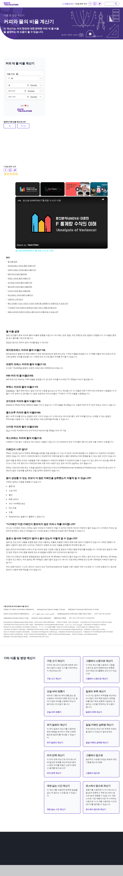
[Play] (77, 189)
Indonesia (86, 848)
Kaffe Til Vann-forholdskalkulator (35, 632)
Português (94, 842)
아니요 (23, 126)
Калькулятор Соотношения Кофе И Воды (49, 623)
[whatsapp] (95, 3)
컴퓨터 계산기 (38, 862)
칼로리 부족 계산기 (94, 710)
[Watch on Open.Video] (27, 245)
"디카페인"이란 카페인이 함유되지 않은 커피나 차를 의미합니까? (32, 308)
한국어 (85, 862)
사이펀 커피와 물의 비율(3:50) (19, 291)
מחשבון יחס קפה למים (102, 612)
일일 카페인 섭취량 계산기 (97, 740)
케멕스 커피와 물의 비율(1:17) (19, 278)
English (85, 842)
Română (95, 848)
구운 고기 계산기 (54, 676)
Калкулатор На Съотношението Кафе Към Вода (66, 627)
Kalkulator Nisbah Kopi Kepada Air (70, 630)
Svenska (99, 855)
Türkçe (114, 845)
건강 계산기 (38, 852)
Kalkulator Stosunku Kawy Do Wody (16, 635)
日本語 (107, 845)
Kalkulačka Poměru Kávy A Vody (16, 616)
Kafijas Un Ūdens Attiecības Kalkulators (19, 607)
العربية (85, 845)
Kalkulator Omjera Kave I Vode (94, 627)
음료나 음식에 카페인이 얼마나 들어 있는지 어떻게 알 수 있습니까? (33, 312)
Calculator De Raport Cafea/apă (14, 627)
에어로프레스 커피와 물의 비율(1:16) (21, 266)
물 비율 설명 (12, 261)
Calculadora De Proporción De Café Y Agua (18, 623)
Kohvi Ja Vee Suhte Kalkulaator (44, 620)
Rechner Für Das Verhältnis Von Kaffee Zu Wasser (20, 625)
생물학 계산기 (38, 842)
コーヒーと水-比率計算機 (47, 625)
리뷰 (5, 859)
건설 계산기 (38, 845)
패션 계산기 (60, 862)
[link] (19, 200)
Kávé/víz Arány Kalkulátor (41, 616)
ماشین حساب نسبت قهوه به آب (43, 612)
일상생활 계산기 (62, 852)
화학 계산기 (60, 842)
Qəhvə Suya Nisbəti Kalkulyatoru (16, 612)
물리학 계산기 (38, 859)
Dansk (85, 859)
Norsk (112, 855)
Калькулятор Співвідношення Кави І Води (18, 620)
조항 (5, 856)
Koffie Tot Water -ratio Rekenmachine (84, 632)
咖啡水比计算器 (60, 616)
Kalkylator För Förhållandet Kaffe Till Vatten (98, 630)
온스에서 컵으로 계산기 (96, 807)
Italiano (111, 852)
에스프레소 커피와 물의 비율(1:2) (20, 295)
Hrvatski (96, 852)
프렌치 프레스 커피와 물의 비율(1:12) (22, 270)
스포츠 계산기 (61, 859)
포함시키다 (67, 4)
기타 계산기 (60, 855)
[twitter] (99, 4)
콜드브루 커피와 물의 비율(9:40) (20, 287)
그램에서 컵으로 (93, 771)
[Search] (110, 4)
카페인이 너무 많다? (15, 299)
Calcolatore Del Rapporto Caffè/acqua (44, 630)
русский (110, 842)
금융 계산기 (38, 848)
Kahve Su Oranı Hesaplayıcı (66, 625)
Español (102, 842)
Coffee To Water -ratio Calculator (67, 620)
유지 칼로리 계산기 (55, 740)
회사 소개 (7, 853)
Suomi (106, 855)
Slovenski (108, 862)
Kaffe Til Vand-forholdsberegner (59, 632)
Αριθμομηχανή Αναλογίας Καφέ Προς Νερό (74, 612)
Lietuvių (103, 852)
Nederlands (93, 859)
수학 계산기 (38, 855)
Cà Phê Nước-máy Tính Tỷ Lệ (39, 635)
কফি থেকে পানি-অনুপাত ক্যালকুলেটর (81, 616)
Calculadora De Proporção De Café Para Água (96, 620)
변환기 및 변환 (61, 845)
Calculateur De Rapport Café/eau (95, 623)
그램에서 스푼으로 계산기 (97, 676)
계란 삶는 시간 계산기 (56, 807)
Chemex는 (10, 390)
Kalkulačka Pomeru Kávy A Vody (37, 627)
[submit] (116, 3)
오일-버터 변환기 (54, 710)
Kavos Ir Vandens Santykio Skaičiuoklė (17, 630)
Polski (102, 859)
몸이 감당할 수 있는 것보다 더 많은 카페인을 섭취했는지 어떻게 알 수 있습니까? (38, 303)
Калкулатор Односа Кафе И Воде (51, 607)
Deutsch (100, 845)
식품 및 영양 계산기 (14, 15)
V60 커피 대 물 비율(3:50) (17, 274)
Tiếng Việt (109, 859)
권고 (8, 430)
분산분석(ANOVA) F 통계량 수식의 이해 (42, 200)
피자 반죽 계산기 (54, 771)
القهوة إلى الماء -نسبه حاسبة (73, 623)
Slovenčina (104, 848)
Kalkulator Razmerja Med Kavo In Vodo (83, 607)
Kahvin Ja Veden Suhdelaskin (13, 632)
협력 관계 (7, 863)
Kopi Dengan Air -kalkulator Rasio (88, 625)
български (87, 852)
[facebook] (90, 4)
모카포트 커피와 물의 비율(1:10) (20, 282)
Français (92, 845)
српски (100, 862)
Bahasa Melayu (88, 855)
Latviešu (92, 862)
